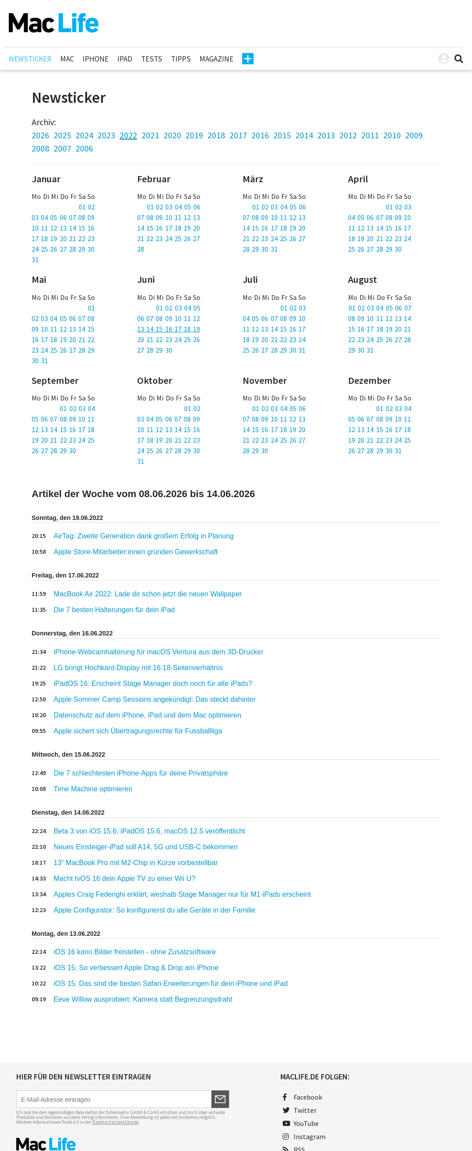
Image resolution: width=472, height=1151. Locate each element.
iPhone (96, 59)
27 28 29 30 (154, 350)
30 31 (40, 360)
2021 (150, 135)
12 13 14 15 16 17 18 (63, 429)
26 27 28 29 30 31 (375, 450)
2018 (216, 135)
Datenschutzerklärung (115, 1122)
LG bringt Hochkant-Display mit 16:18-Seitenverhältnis (138, 667)
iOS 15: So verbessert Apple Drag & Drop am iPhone (136, 967)
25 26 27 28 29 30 (375, 249)
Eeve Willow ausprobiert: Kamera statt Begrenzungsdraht (143, 999)
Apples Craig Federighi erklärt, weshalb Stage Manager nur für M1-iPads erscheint (182, 894)
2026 (40, 135)
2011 (370, 135)
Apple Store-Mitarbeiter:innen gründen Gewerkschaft (136, 552)
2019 (194, 135)
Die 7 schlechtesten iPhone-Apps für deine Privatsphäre (141, 773)
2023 (106, 135)
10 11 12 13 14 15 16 (63, 228)
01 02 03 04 (77, 408)
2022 (128, 135)
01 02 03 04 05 (178, 307)
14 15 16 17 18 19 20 (168, 228)
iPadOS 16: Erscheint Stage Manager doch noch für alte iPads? (153, 683)
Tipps (181, 59)
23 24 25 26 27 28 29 (63, 350)
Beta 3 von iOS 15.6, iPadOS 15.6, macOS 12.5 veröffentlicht (149, 831)
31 (35, 259)
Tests (151, 59)
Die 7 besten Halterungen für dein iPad (114, 609)
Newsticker (30, 59)
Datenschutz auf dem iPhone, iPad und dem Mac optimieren (147, 715)
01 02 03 (398, 206)
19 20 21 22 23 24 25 (63, 440)
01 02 (87, 206)
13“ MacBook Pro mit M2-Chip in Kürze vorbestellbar (136, 862)
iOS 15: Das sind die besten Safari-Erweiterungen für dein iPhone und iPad (171, 983)
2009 (414, 135)
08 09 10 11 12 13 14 (379, 318)
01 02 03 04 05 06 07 (380, 307)
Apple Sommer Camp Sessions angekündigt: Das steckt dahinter (155, 699)
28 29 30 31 (260, 249)
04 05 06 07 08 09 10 (379, 217)
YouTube (301, 1123)
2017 (238, 135)
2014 (304, 135)
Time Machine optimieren (94, 789)
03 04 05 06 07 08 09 (63, 217)
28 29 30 (255, 450)
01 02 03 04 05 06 (173, 206)
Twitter (299, 1110)
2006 (84, 148)
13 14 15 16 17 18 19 (168, 329)
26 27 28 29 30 (54, 450)
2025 (62, 135)
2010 (392, 135)
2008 (40, 148)
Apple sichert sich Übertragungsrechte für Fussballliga (138, 731)
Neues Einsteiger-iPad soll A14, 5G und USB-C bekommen (146, 847)
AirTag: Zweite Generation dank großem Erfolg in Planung (144, 536)
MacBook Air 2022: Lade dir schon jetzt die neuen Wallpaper (148, 594)
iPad (124, 59)
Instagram (304, 1136)
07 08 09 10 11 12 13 (168, 217)
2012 (348, 135)
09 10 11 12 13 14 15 (63, 329)
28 (140, 249)
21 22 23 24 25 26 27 (168, 238)
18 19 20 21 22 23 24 (379, 238)
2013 (326, 135)
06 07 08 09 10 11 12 (168, 318)
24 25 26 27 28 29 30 (63, 249)
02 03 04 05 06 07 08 (63, 318)
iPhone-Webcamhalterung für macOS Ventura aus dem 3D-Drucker (158, 652)
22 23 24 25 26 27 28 (379, 339)
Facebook (302, 1097)
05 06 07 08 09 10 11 (63, 419)
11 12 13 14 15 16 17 (379, 228)
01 (91, 307)
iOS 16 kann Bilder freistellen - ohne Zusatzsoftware (135, 952)
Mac (67, 59)
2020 (172, 135)
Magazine (216, 59)
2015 (282, 135)
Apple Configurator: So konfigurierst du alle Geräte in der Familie (154, 910)
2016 (260, 135)
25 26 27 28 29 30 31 (274, 350)
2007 (62, 148)
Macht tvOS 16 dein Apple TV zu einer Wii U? (125, 878)
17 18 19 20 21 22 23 (63, 238)
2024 (84, 135)
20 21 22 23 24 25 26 (168, 339)
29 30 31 (361, 350)
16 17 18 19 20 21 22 (63, 339)
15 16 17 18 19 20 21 (379, 329)
